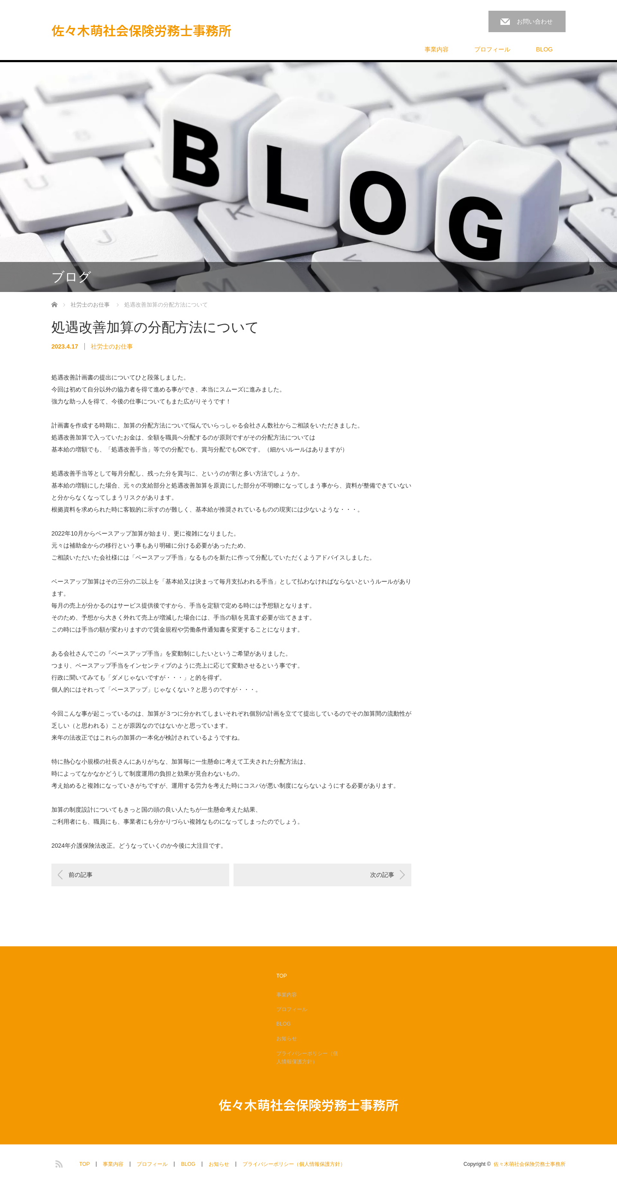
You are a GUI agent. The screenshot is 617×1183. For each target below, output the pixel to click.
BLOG (544, 49)
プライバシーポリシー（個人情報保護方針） (307, 1058)
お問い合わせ (535, 21)
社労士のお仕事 (112, 346)
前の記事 (81, 874)
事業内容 (437, 49)
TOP (281, 976)
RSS (57, 1162)
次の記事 (382, 874)
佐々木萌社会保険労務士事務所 (141, 30)
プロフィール (492, 49)
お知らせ (286, 1039)
